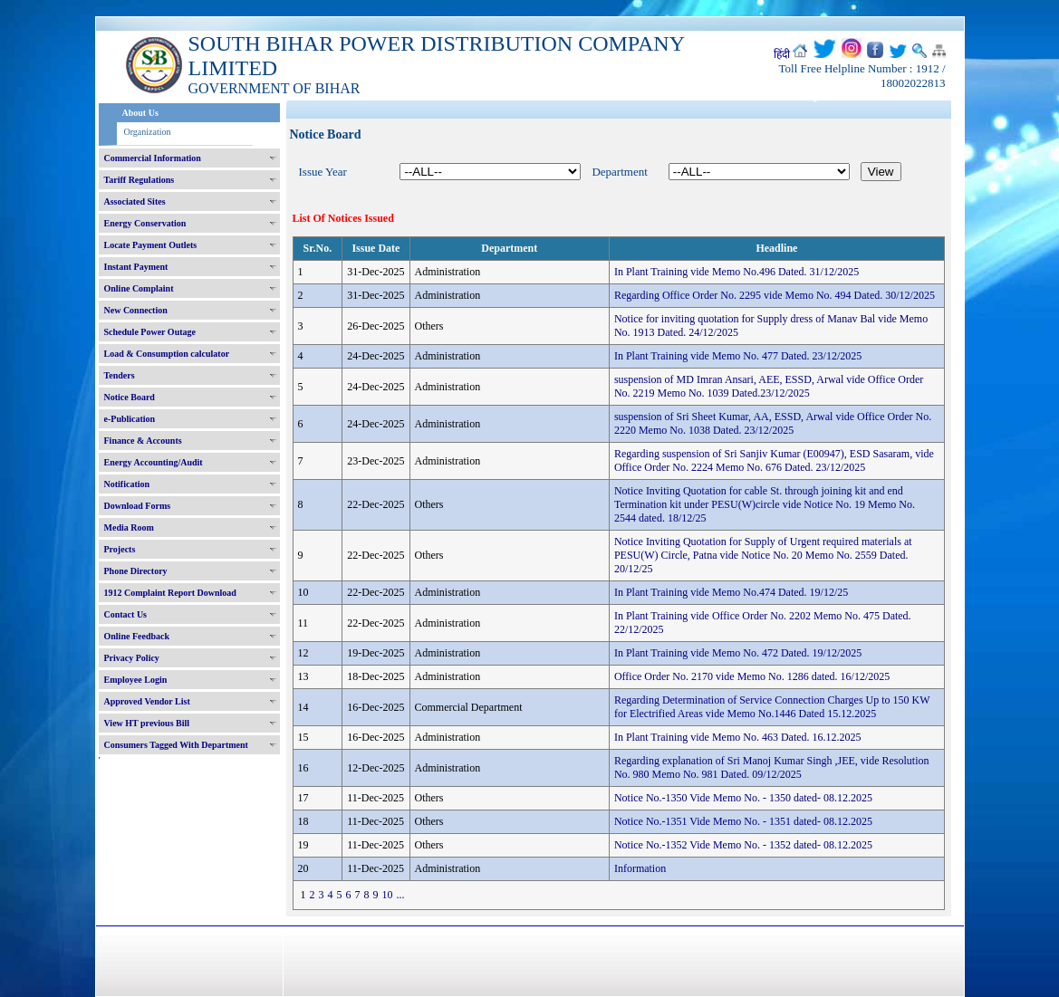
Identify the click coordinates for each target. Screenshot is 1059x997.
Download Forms (137, 506)
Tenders (119, 375)
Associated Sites (135, 201)
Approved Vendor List (147, 701)
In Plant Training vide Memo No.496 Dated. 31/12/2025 (736, 271)
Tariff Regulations (139, 180)
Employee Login (136, 680)
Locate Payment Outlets (150, 245)
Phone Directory (136, 571)
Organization (147, 132)
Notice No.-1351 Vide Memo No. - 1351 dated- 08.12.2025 (743, 821)
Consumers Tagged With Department (176, 745)
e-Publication (130, 419)
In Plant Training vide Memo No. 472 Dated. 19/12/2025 (738, 653)
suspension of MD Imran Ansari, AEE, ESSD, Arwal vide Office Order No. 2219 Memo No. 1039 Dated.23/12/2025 (768, 386)
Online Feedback (137, 636)
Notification (127, 484)
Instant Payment (136, 267)
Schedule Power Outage (150, 332)
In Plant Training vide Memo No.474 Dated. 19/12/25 (731, 592)
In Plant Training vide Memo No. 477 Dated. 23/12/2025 (738, 356)
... (401, 894)
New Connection (136, 310)
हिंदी (782, 54)
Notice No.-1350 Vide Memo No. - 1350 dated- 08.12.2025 (743, 797)
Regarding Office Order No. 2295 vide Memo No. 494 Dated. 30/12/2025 (774, 295)
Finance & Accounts (143, 441)
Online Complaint (139, 288)
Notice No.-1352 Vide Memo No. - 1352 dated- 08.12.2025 (743, 845)
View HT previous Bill (147, 723)
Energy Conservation (145, 223)
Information (640, 868)
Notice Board (129, 397)
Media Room (129, 527)
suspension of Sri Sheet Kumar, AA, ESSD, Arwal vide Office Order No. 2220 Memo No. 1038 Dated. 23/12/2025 (772, 423)
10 (387, 894)
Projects (120, 549)
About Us (140, 113)
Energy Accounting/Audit (153, 462)
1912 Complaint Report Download (170, 593)
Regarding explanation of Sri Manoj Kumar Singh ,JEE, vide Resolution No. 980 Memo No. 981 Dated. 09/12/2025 (771, 767)
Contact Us (126, 614)
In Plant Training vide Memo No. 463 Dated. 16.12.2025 (738, 737)
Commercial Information (152, 158)
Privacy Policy (131, 658)
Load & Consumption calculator (167, 354)
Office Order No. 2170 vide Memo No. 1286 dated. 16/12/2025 (752, 676)
